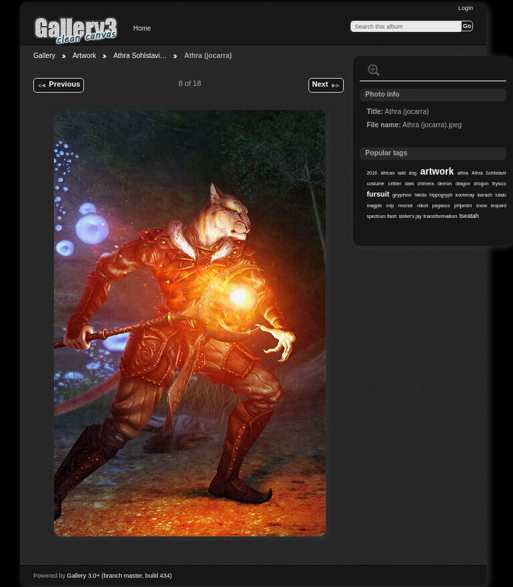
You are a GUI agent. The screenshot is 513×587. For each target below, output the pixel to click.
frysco (499, 184)
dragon (463, 183)
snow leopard (491, 205)
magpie (374, 205)
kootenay (465, 195)
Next (326, 85)
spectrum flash (381, 216)
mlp (390, 205)
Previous (58, 85)
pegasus (441, 205)
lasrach (484, 195)
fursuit (377, 194)
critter (394, 184)
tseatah (468, 216)
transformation (441, 216)
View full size (373, 70)
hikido (420, 195)
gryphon (402, 195)
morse (405, 206)
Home (142, 28)
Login (465, 8)
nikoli (422, 205)
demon (445, 183)
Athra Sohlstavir (489, 173)
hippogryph (441, 195)
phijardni (463, 205)
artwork (437, 171)
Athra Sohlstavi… (140, 55)
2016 (371, 173)
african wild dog (398, 173)
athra (463, 173)
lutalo (500, 195)
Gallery (44, 55)
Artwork (84, 55)
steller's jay (410, 216)
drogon (481, 183)
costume (375, 183)
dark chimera (419, 183)
